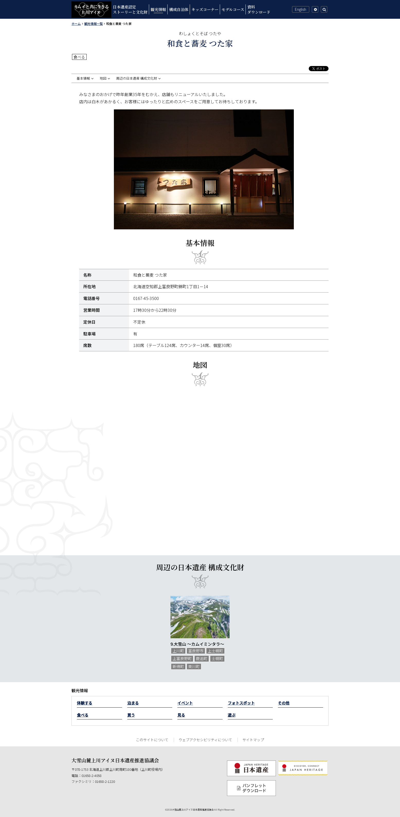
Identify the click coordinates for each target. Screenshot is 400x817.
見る (181, 715)
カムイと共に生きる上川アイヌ (91, 9)
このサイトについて (152, 739)
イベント (185, 703)
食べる (82, 715)
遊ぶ (231, 715)
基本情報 (83, 78)
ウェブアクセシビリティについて (205, 739)
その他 (283, 703)
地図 (103, 78)
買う (131, 715)
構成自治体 (178, 9)
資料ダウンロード (258, 9)
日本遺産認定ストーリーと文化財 (130, 9)
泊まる (133, 703)
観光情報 (158, 9)
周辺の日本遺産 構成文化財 (136, 78)
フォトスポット (241, 703)
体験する (84, 703)
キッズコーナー (205, 9)
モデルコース (233, 9)
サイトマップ (253, 739)
